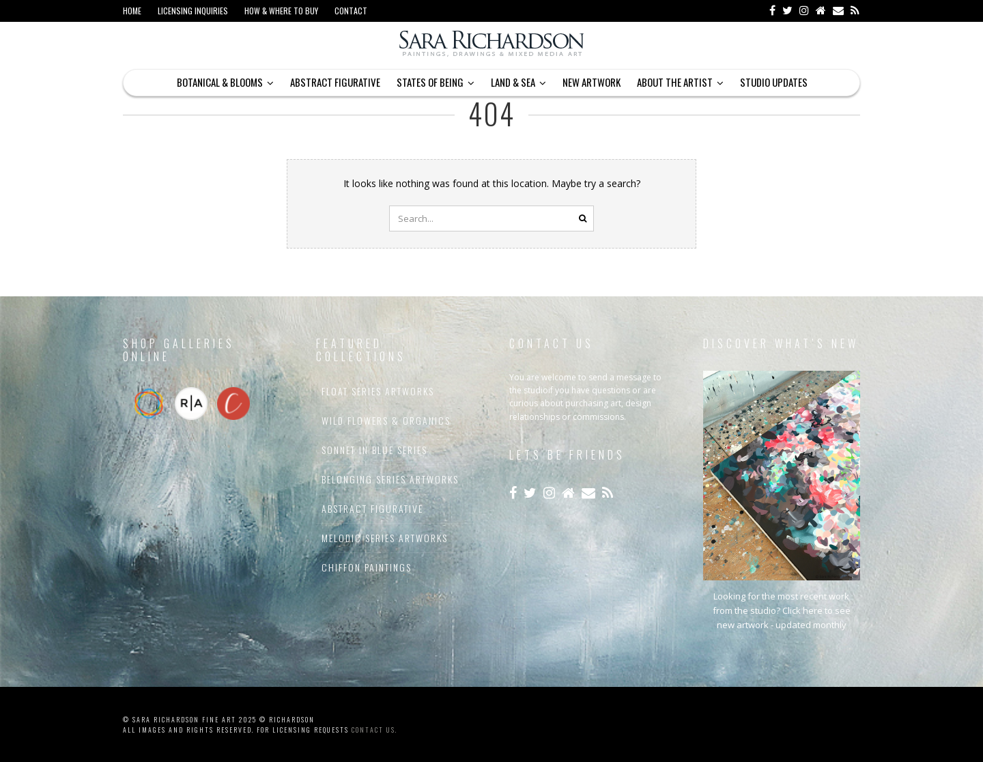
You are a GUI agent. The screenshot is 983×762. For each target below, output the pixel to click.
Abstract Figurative (335, 81)
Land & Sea (513, 81)
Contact (350, 10)
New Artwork (591, 81)
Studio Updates (774, 81)
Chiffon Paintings (367, 567)
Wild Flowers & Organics (386, 420)
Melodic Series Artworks (385, 538)
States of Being (430, 81)
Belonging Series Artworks (390, 479)
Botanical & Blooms (220, 81)
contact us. (374, 729)
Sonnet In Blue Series (374, 449)
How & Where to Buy (281, 10)
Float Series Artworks (378, 391)
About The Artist (675, 81)
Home (132, 10)
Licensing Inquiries (193, 10)
